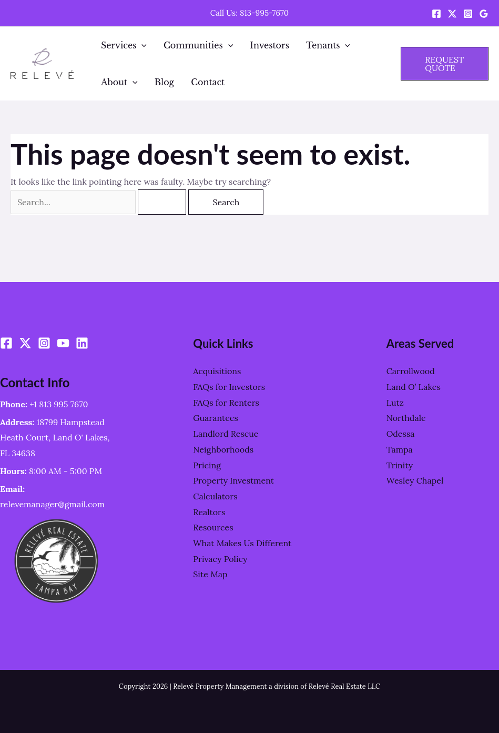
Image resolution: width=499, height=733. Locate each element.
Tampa (399, 449)
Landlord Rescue (225, 433)
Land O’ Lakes (413, 386)
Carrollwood (410, 371)
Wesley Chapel (415, 480)
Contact (208, 82)
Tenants (328, 45)
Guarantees (215, 418)
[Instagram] (468, 13)
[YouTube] (63, 343)
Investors (269, 45)
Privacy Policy (220, 559)
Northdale (406, 418)
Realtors (209, 512)
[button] (444, 64)
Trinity (399, 465)
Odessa (400, 433)
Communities (198, 45)
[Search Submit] (162, 202)
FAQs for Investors (229, 386)
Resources (213, 527)
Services (124, 45)
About (119, 82)
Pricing (207, 465)
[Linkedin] (82, 343)
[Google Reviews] (483, 13)
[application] (141, 45)
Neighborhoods (223, 449)
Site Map (210, 574)
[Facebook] (436, 13)
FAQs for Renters (226, 402)
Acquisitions (217, 371)
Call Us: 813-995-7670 (249, 13)
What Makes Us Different (242, 543)
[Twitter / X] (452, 13)
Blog (165, 82)
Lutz (395, 402)
